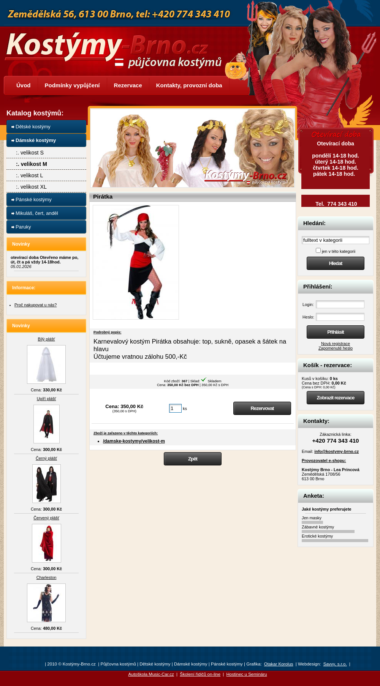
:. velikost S (30, 153)
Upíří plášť (46, 398)
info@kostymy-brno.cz (336, 451)
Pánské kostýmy (34, 199)
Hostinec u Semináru (246, 674)
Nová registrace (335, 343)
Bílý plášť (46, 339)
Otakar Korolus (278, 664)
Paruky (23, 227)
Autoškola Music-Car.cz (151, 674)
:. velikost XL (31, 187)
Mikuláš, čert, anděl (37, 213)
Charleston (46, 577)
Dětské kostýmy (33, 126)
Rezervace (128, 85)
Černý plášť (46, 458)
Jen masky (311, 518)
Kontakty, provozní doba (189, 85)
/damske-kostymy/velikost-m (134, 441)
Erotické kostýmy (317, 536)
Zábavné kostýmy (318, 527)
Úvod (23, 85)
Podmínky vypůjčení (72, 85)
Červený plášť (46, 518)
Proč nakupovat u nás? (35, 305)
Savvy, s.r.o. (335, 664)
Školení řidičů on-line (200, 674)
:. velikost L (29, 175)
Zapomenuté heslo (335, 348)
